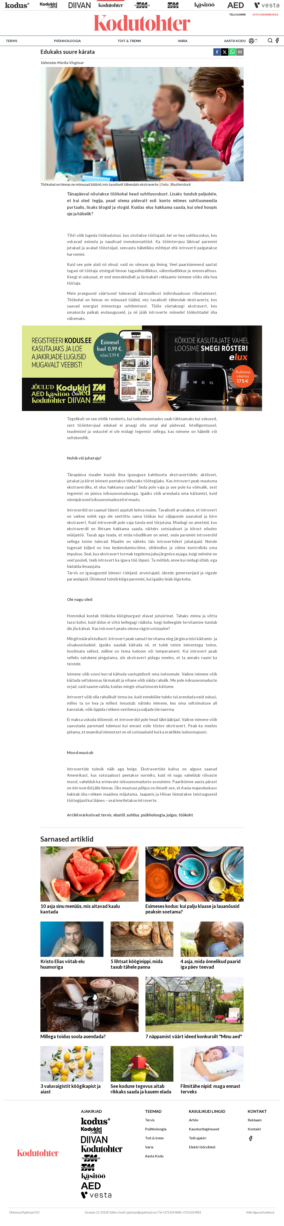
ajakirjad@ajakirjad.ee (141, 1212)
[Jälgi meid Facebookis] (277, 41)
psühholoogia (153, 814)
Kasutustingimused (204, 1129)
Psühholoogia (67, 41)
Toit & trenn (129, 41)
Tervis (11, 41)
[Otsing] (270, 41)
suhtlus (133, 814)
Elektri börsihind (202, 1147)
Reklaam (255, 1120)
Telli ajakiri (237, 14)
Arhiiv (193, 1120)
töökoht (186, 814)
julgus (171, 814)
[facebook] (217, 52)
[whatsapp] (232, 52)
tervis (106, 814)
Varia (182, 41)
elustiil (119, 814)
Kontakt (254, 1129)
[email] (240, 52)
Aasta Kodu (235, 41)
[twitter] (224, 52)
